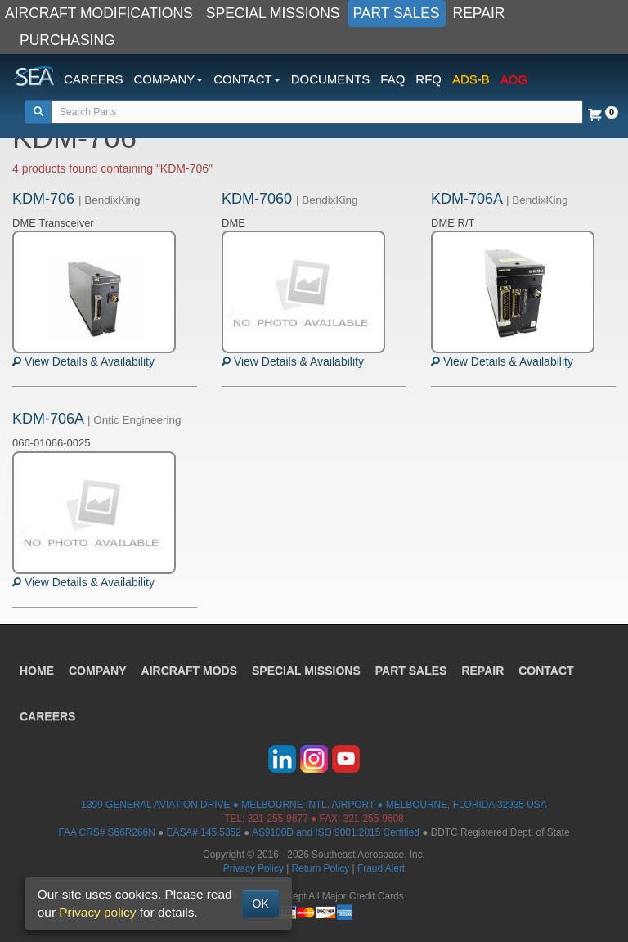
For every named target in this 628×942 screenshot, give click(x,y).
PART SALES (396, 13)
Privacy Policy (253, 868)
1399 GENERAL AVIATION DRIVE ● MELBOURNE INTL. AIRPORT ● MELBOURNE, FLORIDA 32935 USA (313, 804)
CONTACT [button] (246, 79)
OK (261, 903)
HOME (37, 670)
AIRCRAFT (189, 670)
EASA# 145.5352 (204, 832)
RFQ (428, 79)
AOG (513, 79)
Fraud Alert (381, 868)
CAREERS (93, 79)
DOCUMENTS (330, 79)
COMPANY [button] (169, 79)
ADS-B (471, 79)
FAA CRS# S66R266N (106, 832)
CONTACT (545, 670)
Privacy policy (97, 912)
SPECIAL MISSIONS (273, 13)
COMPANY (98, 670)
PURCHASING (67, 40)
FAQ (392, 79)
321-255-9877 (278, 818)
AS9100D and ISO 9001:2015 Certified (335, 832)
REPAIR (479, 13)
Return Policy (321, 868)
